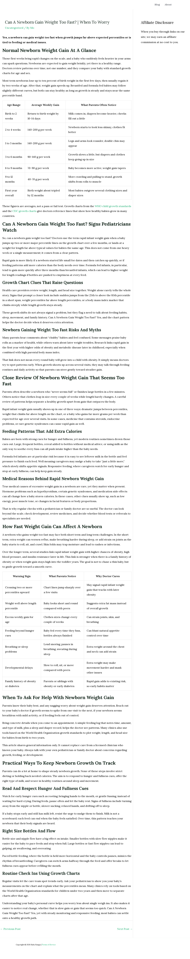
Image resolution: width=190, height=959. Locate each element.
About (168, 4)
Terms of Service (49, 945)
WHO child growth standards (113, 206)
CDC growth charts (24, 211)
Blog (158, 4)
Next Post (125, 929)
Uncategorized (14, 27)
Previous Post (10, 929)
